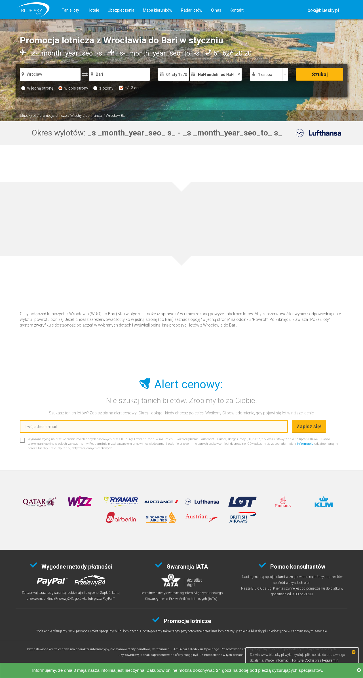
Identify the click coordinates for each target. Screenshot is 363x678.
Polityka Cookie (303, 660)
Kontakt (237, 10)
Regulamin (330, 660)
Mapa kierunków (157, 10)
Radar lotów (191, 10)
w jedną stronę (37, 88)
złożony (103, 88)
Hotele (93, 10)
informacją (305, 444)
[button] (323, 10)
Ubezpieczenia (121, 10)
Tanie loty (70, 10)
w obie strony (73, 88)
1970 (176, 74)
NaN (216, 74)
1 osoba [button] (265, 74)
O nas (216, 10)
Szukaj (320, 74)
